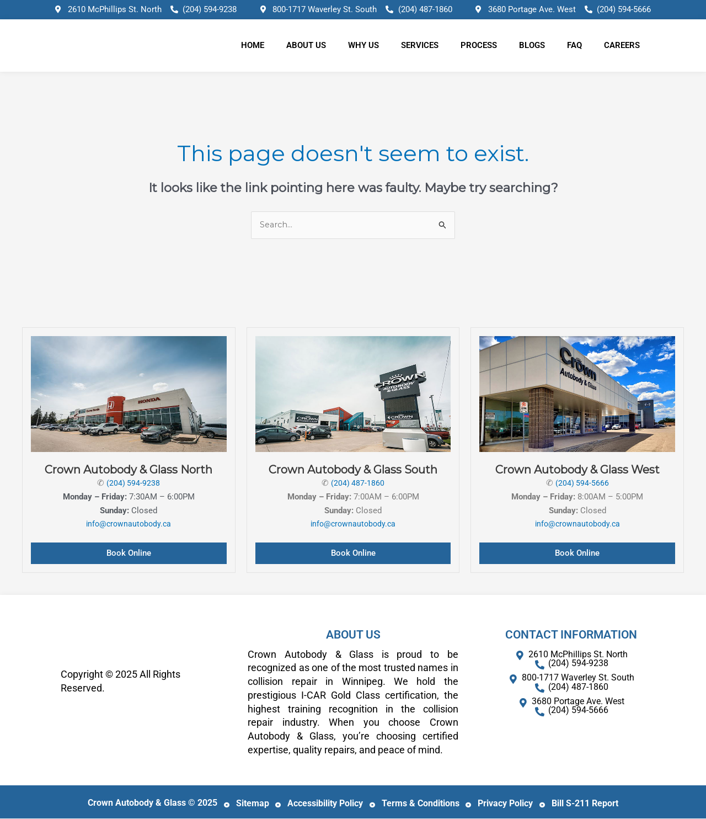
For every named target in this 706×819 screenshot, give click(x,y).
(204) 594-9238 (133, 483)
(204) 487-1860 (358, 483)
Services (419, 45)
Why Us (363, 45)
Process (479, 45)
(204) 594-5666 (582, 483)
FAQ (574, 45)
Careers (622, 45)
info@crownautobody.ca (128, 524)
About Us (306, 45)
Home (252, 45)
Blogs (532, 45)
